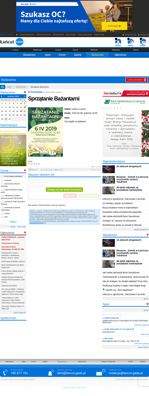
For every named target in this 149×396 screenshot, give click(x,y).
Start (9, 87)
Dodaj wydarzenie (27, 35)
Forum (62, 55)
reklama (130, 42)
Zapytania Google (79, 387)
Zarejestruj (39, 223)
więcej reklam (143, 347)
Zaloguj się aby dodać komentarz (64, 189)
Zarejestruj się (129, 35)
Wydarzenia (97, 55)
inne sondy (22, 227)
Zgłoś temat (71, 35)
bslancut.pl (145, 334)
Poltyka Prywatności (108, 361)
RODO (130, 361)
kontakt (143, 42)
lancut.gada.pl (29, 379)
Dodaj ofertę (99, 35)
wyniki (13, 227)
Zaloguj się (143, 35)
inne (6, 217)
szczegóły (96, 166)
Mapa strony (67, 387)
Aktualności (29, 55)
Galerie (77, 55)
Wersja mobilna (6, 35)
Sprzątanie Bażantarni (39, 87)
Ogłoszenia (120, 55)
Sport (48, 55)
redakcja (118, 42)
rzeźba (7, 213)
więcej (146, 299)
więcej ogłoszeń (20, 313)
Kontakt (142, 361)
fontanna (8, 180)
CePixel (131, 379)
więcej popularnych (141, 229)
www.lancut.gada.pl (141, 325)
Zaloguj (32, 223)
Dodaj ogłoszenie (85, 35)
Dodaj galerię (58, 35)
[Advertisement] (74, 66)
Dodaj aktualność (43, 35)
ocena (58, 170)
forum (33, 170)
